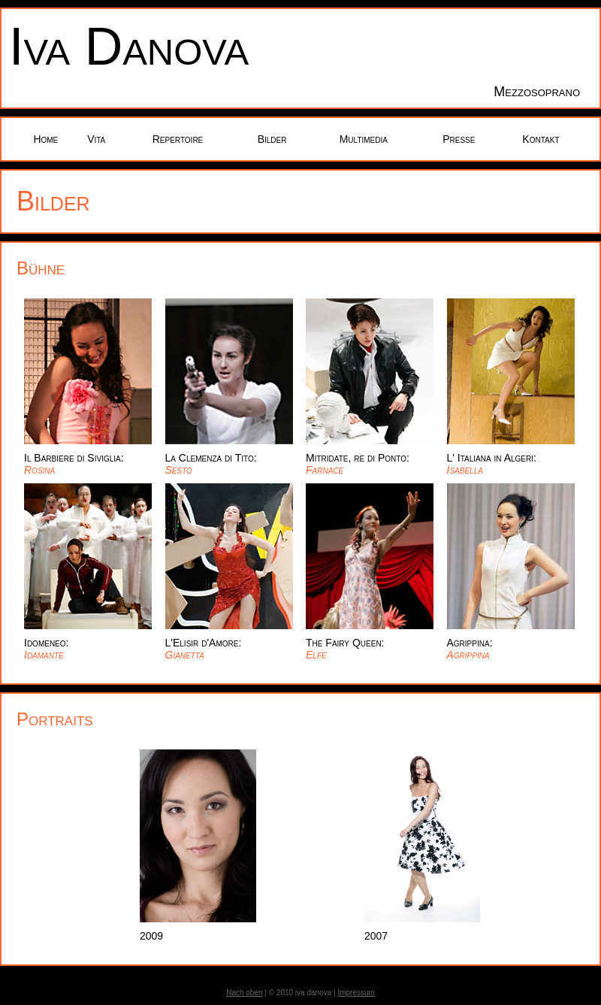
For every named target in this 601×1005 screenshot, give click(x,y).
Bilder (272, 139)
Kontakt (540, 139)
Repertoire (178, 139)
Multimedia (364, 139)
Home (45, 139)
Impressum (355, 992)
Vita (96, 139)
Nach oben (244, 992)
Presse (458, 139)
